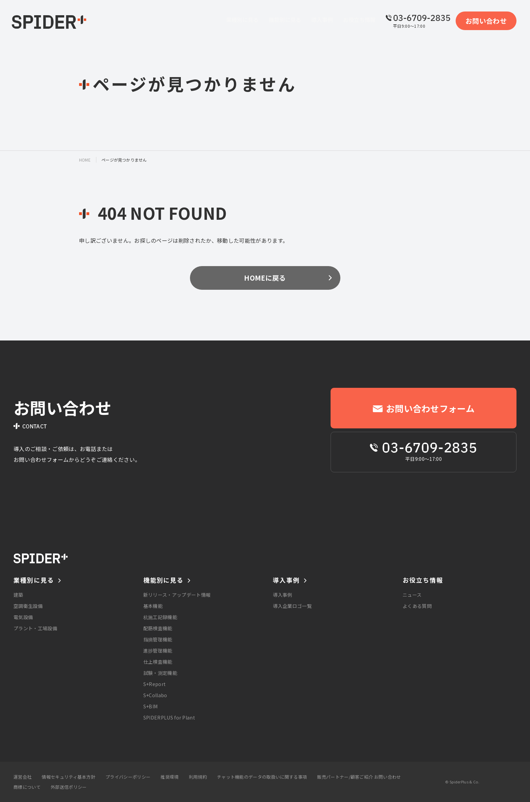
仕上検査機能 (157, 661)
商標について (27, 787)
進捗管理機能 (157, 650)
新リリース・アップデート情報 (177, 594)
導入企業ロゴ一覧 (292, 606)
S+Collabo (155, 695)
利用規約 (198, 777)
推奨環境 (169, 777)
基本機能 (153, 606)
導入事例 (282, 594)
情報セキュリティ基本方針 (68, 777)
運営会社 (22, 777)
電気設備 (23, 617)
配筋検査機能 (157, 628)
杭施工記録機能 (160, 617)
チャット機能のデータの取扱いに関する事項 (262, 777)
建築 (18, 594)
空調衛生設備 (28, 606)
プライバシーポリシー (127, 777)
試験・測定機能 (160, 672)
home (85, 160)
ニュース (412, 594)
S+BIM (150, 706)
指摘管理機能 (157, 639)
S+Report (154, 684)
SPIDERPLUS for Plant (169, 717)
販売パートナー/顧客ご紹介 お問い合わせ (359, 777)
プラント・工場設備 (35, 628)
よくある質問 (417, 606)
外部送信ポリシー (69, 787)
